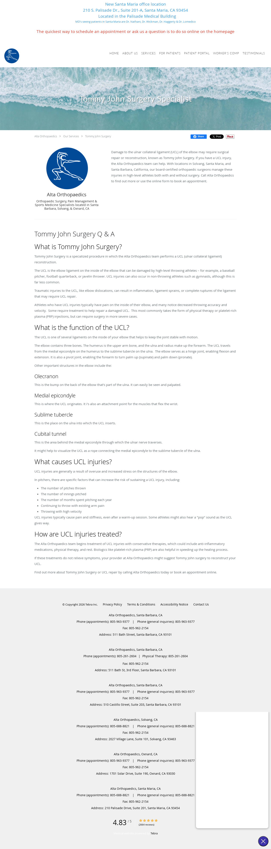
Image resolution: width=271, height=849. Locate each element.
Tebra (154, 833)
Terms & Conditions (141, 604)
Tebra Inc (91, 604)
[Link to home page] (11, 56)
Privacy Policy (112, 604)
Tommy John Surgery (98, 136)
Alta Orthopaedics (45, 136)
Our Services (71, 136)
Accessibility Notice (174, 604)
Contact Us (201, 604)
